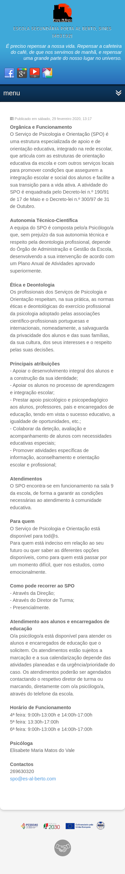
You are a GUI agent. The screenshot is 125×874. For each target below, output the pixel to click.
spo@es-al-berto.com (33, 778)
